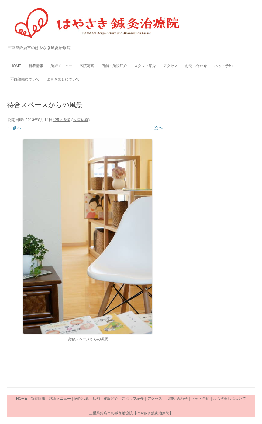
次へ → (161, 127)
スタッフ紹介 (145, 66)
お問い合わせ (196, 66)
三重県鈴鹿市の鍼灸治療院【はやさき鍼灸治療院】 (131, 413)
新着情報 (36, 66)
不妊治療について (25, 79)
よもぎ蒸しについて (63, 79)
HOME (15, 66)
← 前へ (14, 127)
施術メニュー (61, 66)
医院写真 (87, 66)
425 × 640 (61, 119)
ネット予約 (223, 66)
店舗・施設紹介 (114, 66)
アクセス (170, 66)
